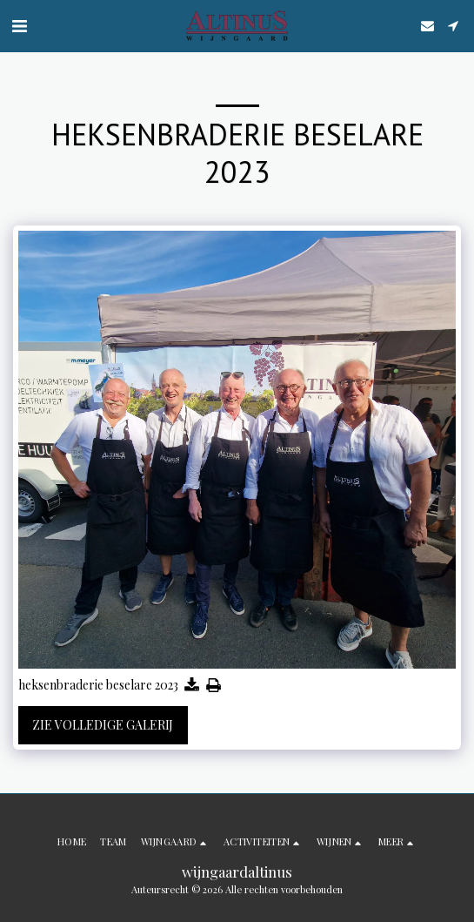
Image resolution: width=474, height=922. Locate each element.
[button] (19, 25)
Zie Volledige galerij (102, 725)
